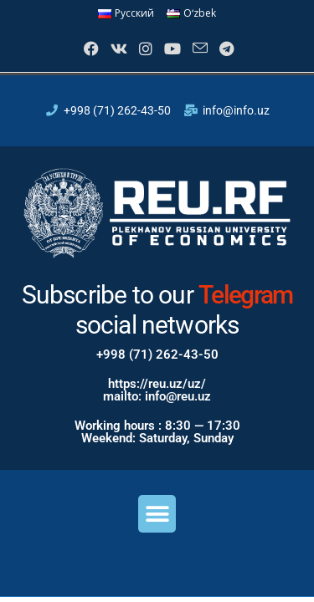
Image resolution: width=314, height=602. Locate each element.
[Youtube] (171, 48)
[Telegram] (225, 48)
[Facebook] (89, 48)
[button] (157, 514)
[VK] (117, 48)
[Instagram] (144, 48)
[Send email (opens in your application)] (198, 48)
